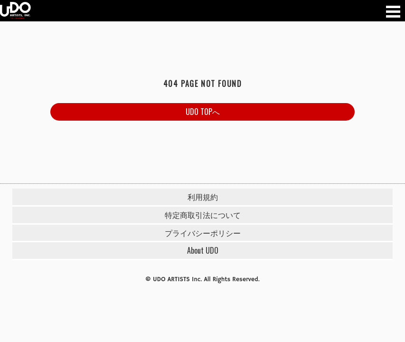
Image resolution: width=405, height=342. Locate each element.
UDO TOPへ (203, 111)
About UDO (202, 250)
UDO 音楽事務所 (15, 10)
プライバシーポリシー (203, 232)
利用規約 (203, 196)
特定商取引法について (203, 214)
